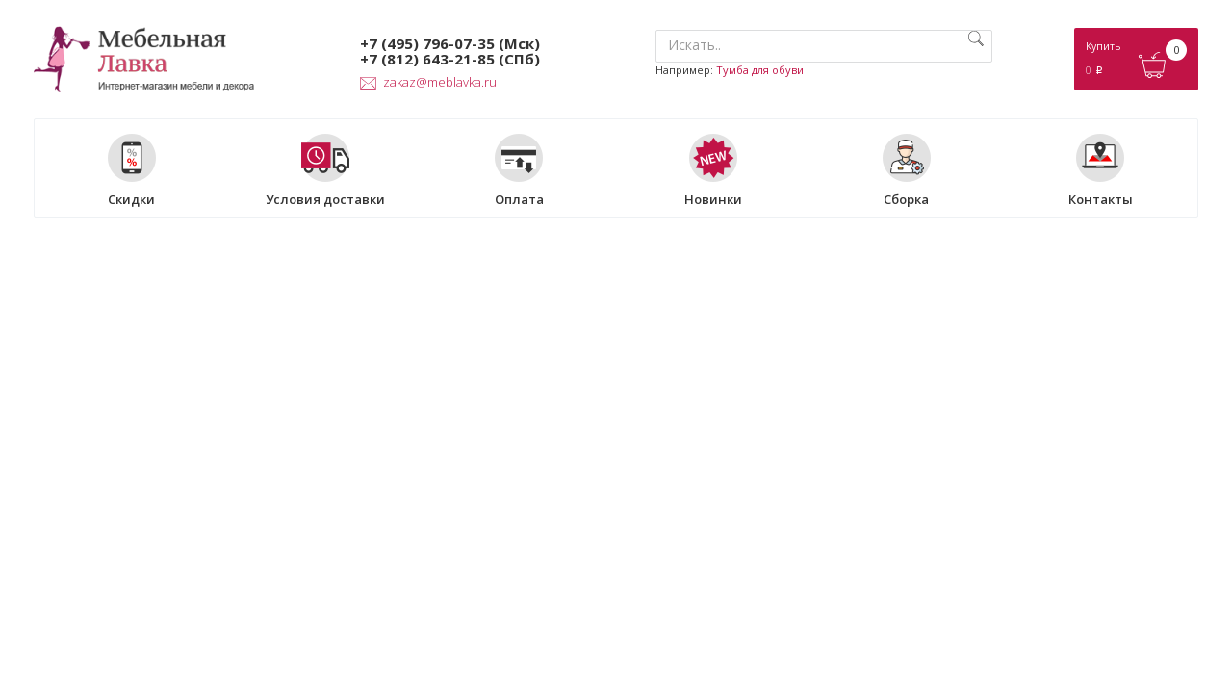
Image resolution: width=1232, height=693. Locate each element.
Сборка (907, 170)
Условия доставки (325, 170)
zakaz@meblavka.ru (428, 82)
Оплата (519, 170)
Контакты (1100, 170)
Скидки (132, 170)
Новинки (713, 170)
